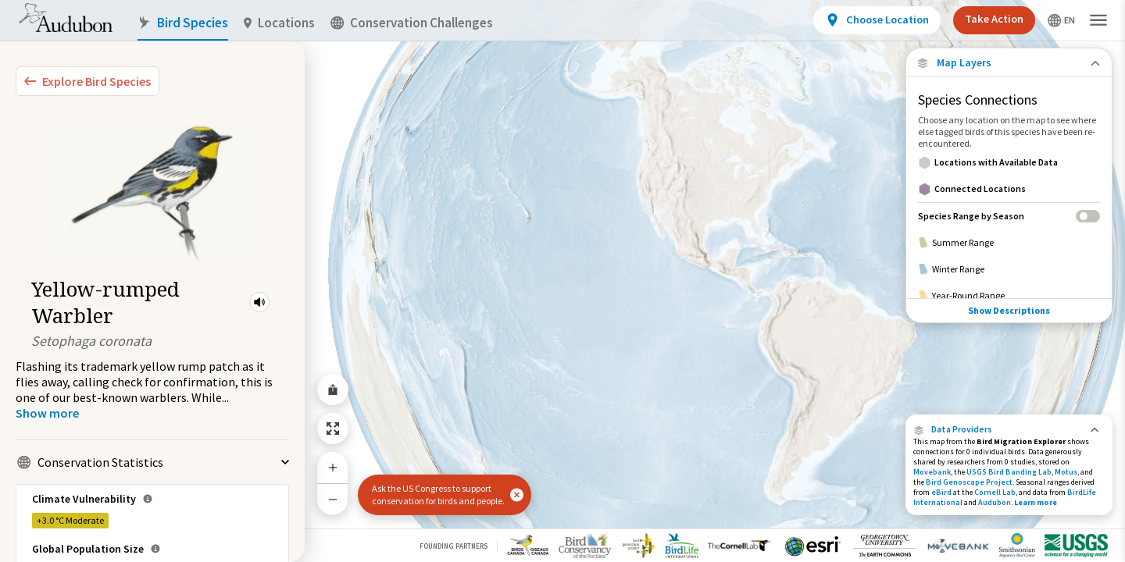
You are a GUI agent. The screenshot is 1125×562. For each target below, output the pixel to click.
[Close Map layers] (1009, 62)
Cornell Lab (995, 492)
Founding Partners (454, 546)
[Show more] (47, 413)
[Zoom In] (332, 467)
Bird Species (183, 23)
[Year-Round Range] (1009, 296)
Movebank (932, 472)
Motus (1066, 472)
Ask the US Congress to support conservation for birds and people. (438, 494)
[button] (259, 302)
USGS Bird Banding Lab (1009, 472)
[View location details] (877, 20)
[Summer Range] (1009, 242)
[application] (562, 281)
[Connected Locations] (1009, 189)
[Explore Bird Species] (87, 81)
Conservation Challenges (411, 23)
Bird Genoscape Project (969, 482)
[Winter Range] (1009, 269)
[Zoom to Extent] (332, 428)
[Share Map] (332, 389)
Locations (279, 23)
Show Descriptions (1009, 310)
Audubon (994, 502)
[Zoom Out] (332, 499)
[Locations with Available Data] (1009, 162)
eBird (941, 492)
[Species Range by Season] (1009, 215)
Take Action (994, 19)
